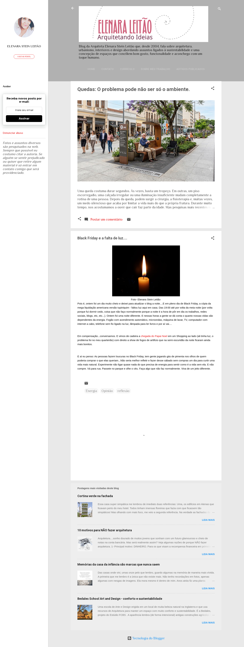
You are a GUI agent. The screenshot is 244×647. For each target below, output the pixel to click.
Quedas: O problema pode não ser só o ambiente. (133, 89)
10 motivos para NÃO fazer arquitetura (104, 530)
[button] (213, 88)
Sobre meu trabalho (155, 69)
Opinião (107, 391)
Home (91, 69)
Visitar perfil (24, 56)
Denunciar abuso (13, 133)
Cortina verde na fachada (95, 496)
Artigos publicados (190, 69)
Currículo (127, 69)
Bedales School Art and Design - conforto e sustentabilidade (119, 598)
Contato (107, 69)
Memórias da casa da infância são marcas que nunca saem (118, 564)
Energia (91, 391)
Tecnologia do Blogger (146, 638)
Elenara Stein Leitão (24, 46)
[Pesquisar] (219, 9)
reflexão (123, 391)
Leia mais (208, 519)
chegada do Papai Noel (154, 336)
